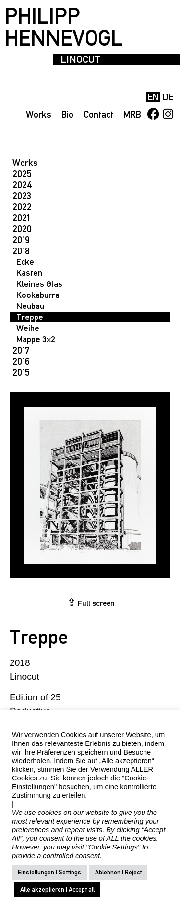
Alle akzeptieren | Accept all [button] (57, 889)
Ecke (25, 262)
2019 (21, 240)
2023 (21, 195)
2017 (21, 350)
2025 (22, 173)
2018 (21, 251)
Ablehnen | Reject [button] (118, 872)
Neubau (30, 306)
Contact (98, 114)
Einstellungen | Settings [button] (49, 872)
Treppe (29, 317)
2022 (22, 206)
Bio (67, 114)
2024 (22, 184)
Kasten (29, 273)
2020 (22, 229)
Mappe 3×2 (35, 339)
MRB (132, 114)
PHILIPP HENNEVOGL (64, 27)
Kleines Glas (39, 284)
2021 (21, 217)
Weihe (27, 328)
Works (38, 114)
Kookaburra (38, 295)
